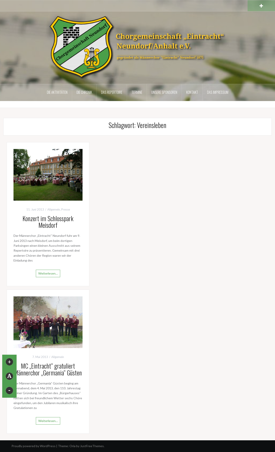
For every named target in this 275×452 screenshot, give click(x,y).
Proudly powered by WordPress (34, 446)
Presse (65, 209)
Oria (72, 446)
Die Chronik (84, 92)
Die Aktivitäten (57, 92)
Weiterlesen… (48, 273)
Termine (136, 92)
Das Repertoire (111, 92)
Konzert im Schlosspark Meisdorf (48, 222)
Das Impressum (217, 92)
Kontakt (192, 92)
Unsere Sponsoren (164, 92)
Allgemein (53, 209)
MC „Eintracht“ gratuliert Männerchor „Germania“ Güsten (48, 369)
